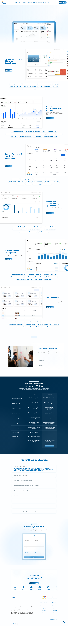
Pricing (44, 2)
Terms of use (51, 619)
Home (16, 2)
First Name (26, 535)
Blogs (53, 612)
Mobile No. (36, 539)
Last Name (36, 535)
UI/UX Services (54, 610)
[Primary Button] (8, 70)
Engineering (42, 612)
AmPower (53, 608)
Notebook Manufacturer (44, 613)
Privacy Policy (55, 619)
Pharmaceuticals (43, 610)
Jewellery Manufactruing (44, 606)
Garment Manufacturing (44, 608)
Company (25, 542)
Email (25, 539)
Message (25, 546)
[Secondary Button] (49, 446)
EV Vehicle (42, 605)
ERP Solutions (54, 606)
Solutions (24, 2)
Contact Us (48, 2)
